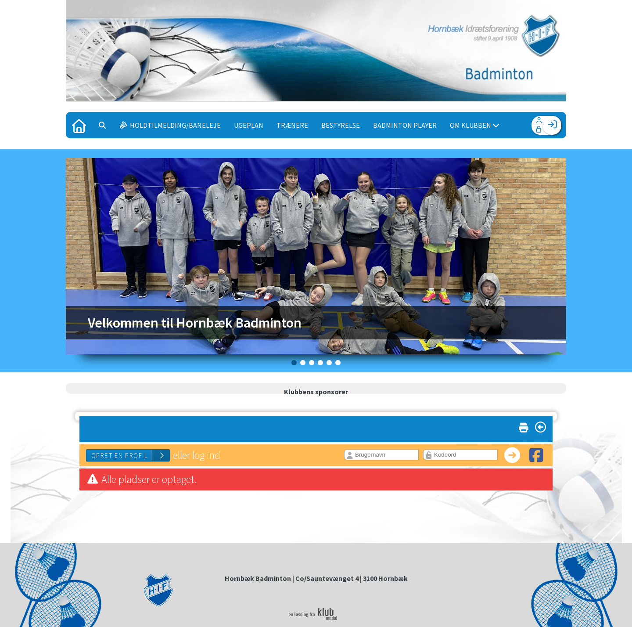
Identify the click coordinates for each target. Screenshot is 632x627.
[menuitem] (79, 125)
